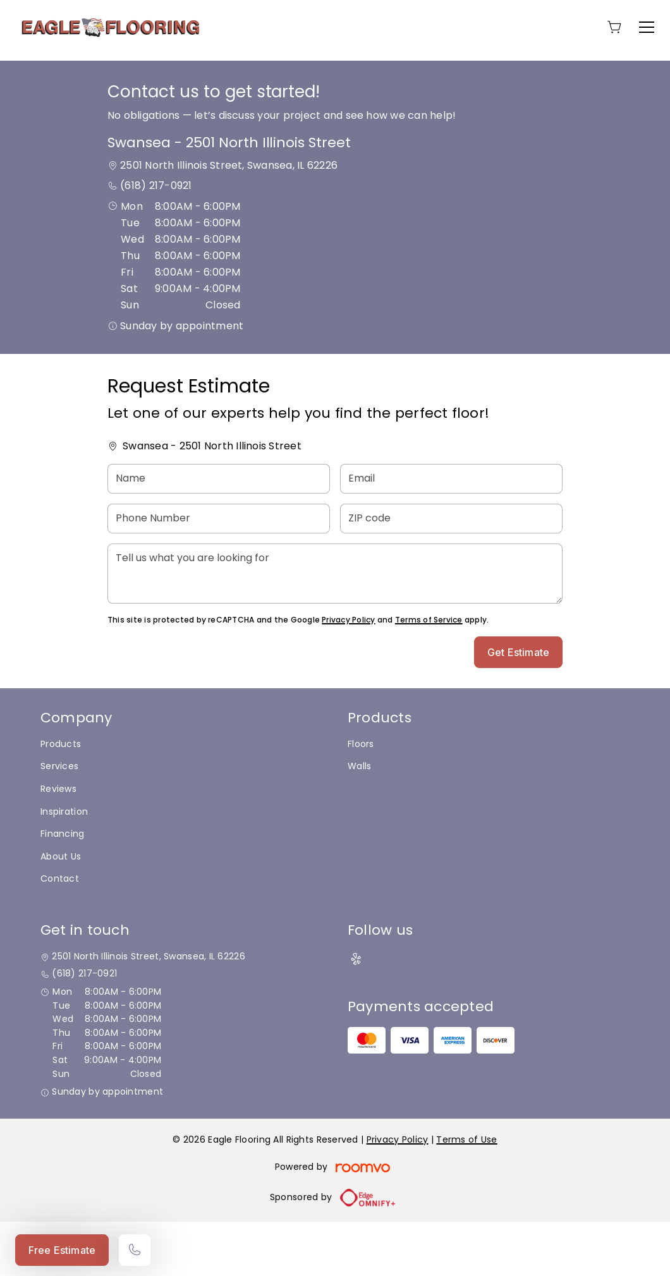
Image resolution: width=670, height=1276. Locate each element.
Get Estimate (518, 706)
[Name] (218, 533)
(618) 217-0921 (156, 240)
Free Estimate (61, 1250)
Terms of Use (466, 1194)
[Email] (451, 533)
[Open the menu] (646, 27)
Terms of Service (429, 674)
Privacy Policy (348, 674)
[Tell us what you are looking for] (335, 628)
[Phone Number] (218, 573)
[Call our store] (134, 1250)
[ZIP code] (451, 573)
